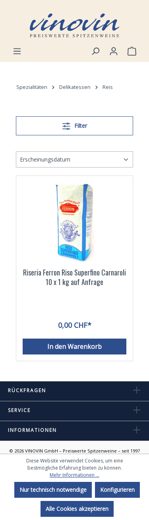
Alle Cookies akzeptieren (77, 508)
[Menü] (17, 51)
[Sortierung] (74, 159)
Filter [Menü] (74, 124)
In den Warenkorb (74, 346)
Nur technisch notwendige (53, 489)
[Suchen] (95, 51)
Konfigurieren (117, 489)
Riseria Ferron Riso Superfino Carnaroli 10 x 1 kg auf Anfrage (74, 277)
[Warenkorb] (132, 51)
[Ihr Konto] (113, 51)
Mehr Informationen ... (74, 475)
